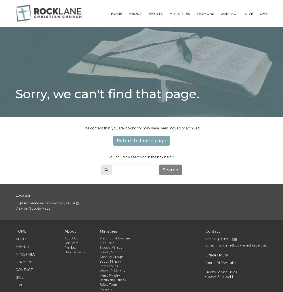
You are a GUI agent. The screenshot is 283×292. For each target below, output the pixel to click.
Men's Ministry (110, 275)
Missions (106, 289)
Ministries (179, 13)
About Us (71, 238)
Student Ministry (111, 247)
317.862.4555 (227, 239)
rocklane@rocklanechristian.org (243, 245)
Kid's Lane (107, 243)
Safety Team (108, 284)
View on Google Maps (32, 208)
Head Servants (75, 252)
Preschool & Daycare (115, 238)
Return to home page (141, 140)
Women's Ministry (112, 271)
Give (249, 13)
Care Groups (109, 266)
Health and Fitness (113, 280)
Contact (229, 13)
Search (170, 170)
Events (156, 13)
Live (264, 13)
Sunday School (110, 252)
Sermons (205, 13)
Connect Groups (112, 257)
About (135, 13)
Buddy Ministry (110, 261)
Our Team (71, 243)
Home (116, 13)
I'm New (70, 247)
